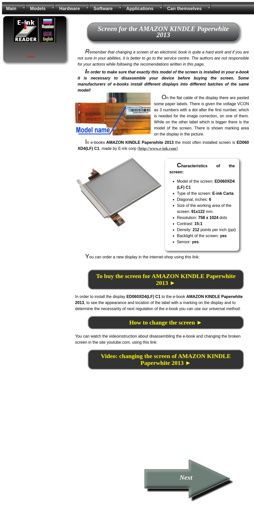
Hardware (69, 8)
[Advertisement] (117, 421)
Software (103, 8)
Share (31, 56)
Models (38, 8)
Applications (139, 8)
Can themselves (184, 8)
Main (11, 8)
